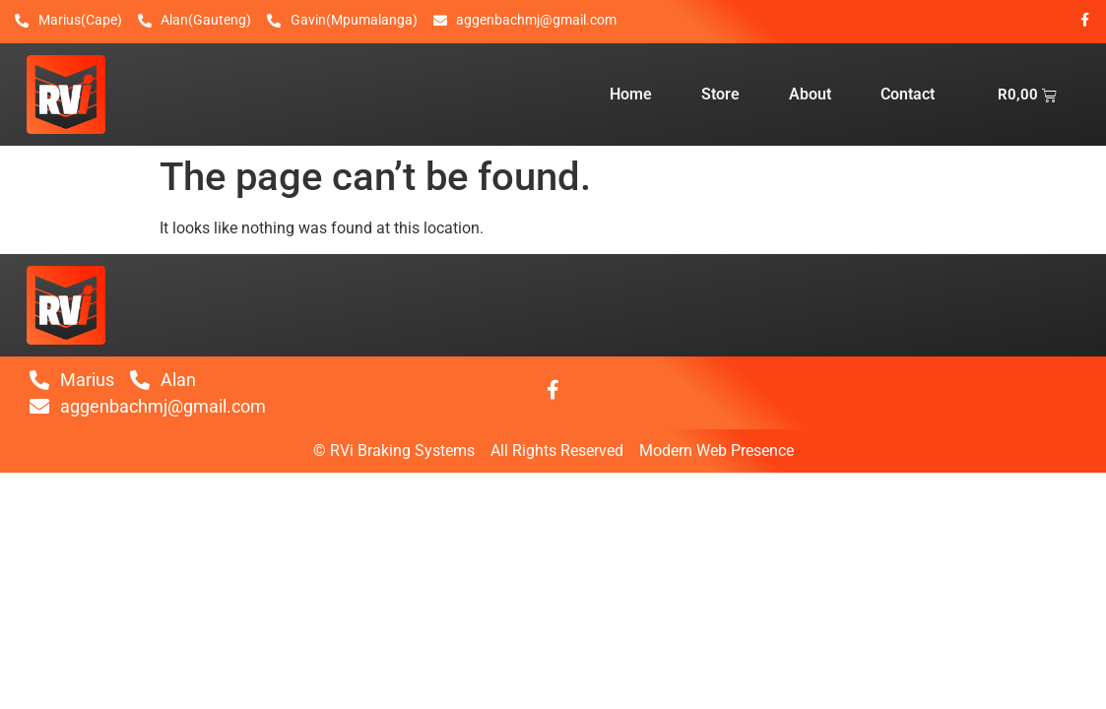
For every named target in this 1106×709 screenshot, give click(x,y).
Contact (907, 94)
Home (631, 94)
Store (720, 94)
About (810, 94)
